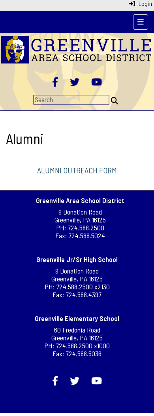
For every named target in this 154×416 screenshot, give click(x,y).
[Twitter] (74, 82)
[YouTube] (96, 82)
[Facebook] (55, 82)
